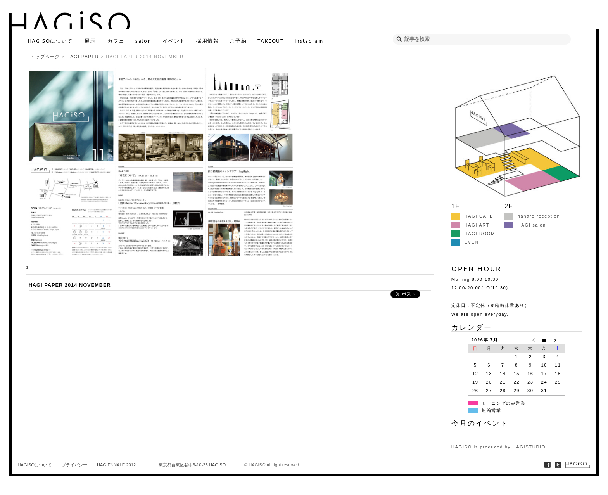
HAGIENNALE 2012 (116, 464)
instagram (309, 40)
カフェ (115, 40)
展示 (90, 40)
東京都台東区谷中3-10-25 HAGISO (192, 464)
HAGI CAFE (472, 216)
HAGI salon (525, 225)
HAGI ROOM (473, 233)
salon (143, 40)
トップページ (45, 56)
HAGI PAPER (83, 56)
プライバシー (74, 464)
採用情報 (207, 40)
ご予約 (238, 40)
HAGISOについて (50, 40)
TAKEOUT (270, 40)
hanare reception (532, 216)
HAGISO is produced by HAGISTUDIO (498, 447)
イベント (173, 40)
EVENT (466, 242)
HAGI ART (470, 225)
